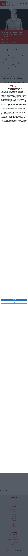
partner (10, 91)
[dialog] (14, 278)
